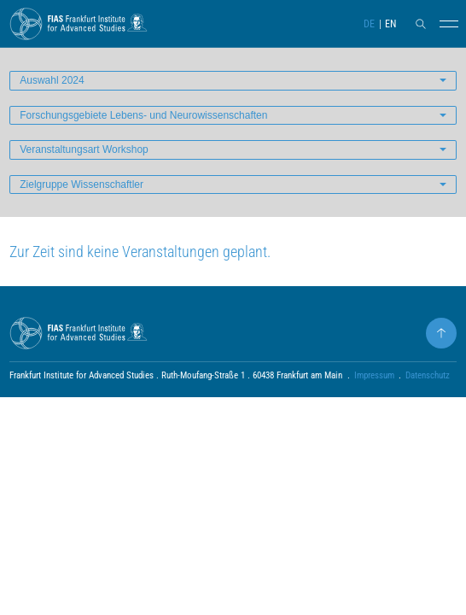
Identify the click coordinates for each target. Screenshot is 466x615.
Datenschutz (427, 375)
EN (390, 24)
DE (369, 24)
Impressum (374, 375)
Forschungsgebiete (143, 115)
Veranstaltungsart (84, 149)
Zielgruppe (81, 184)
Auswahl (52, 80)
